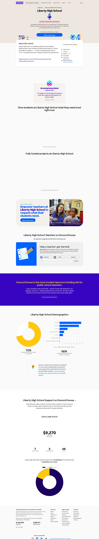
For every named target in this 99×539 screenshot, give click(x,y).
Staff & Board (53, 518)
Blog (78, 514)
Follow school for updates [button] (70, 44)
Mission (52, 511)
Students (61, 71)
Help (69, 2)
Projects (43, 71)
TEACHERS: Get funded (46, 2)
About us (64, 2)
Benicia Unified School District (53, 7)
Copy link (76, 261)
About (28, 71)
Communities (76, 513)
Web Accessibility (54, 521)
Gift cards (64, 514)
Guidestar (28, 519)
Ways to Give (65, 509)
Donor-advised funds (66, 516)
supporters (23, 523)
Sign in (81, 2)
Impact (35, 71)
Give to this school (49, 35)
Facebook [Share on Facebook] (44, 257)
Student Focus (53, 514)
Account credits (65, 513)
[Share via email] (59, 257)
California (40, 7)
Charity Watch (39, 518)
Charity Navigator (19, 519)
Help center (75, 511)
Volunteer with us (65, 521)
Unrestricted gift (65, 525)
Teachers (52, 71)
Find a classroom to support (32, 2)
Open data (75, 516)
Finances (52, 516)
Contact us (75, 519)
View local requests (68, 62)
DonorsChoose (19, 3)
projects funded (41, 523)
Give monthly (65, 519)
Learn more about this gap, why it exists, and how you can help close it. (52, 373)
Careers (52, 519)
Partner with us (56, 2)
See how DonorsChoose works (49, 296)
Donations (70, 71)
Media (74, 514)
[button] (59, 261)
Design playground (77, 518)
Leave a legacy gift (66, 523)
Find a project (65, 511)
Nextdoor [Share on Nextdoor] (71, 257)
